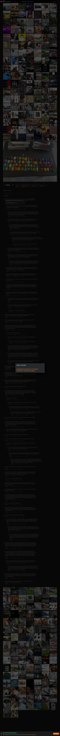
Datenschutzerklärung (32, 734)
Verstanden (56, 733)
